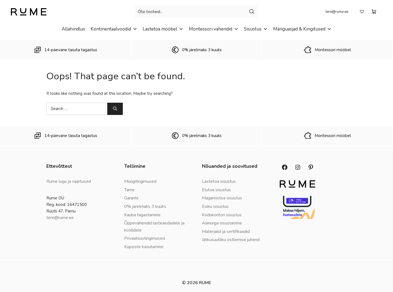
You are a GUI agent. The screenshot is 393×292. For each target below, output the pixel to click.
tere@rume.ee (337, 11)
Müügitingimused (140, 181)
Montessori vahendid (214, 29)
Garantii (131, 198)
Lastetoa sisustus (219, 181)
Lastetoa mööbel (163, 29)
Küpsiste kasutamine (143, 247)
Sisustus (256, 29)
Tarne (129, 190)
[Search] (115, 109)
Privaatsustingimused (144, 238)
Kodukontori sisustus (222, 215)
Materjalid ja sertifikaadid (226, 232)
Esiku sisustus (215, 206)
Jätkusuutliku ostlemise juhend (231, 240)
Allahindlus (73, 29)
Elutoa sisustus (216, 190)
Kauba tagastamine (142, 215)
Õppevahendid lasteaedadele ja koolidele (154, 226)
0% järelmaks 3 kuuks (145, 206)
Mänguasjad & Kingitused (302, 29)
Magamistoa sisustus (222, 198)
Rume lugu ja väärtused (68, 181)
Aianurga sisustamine (222, 223)
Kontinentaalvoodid (114, 29)
